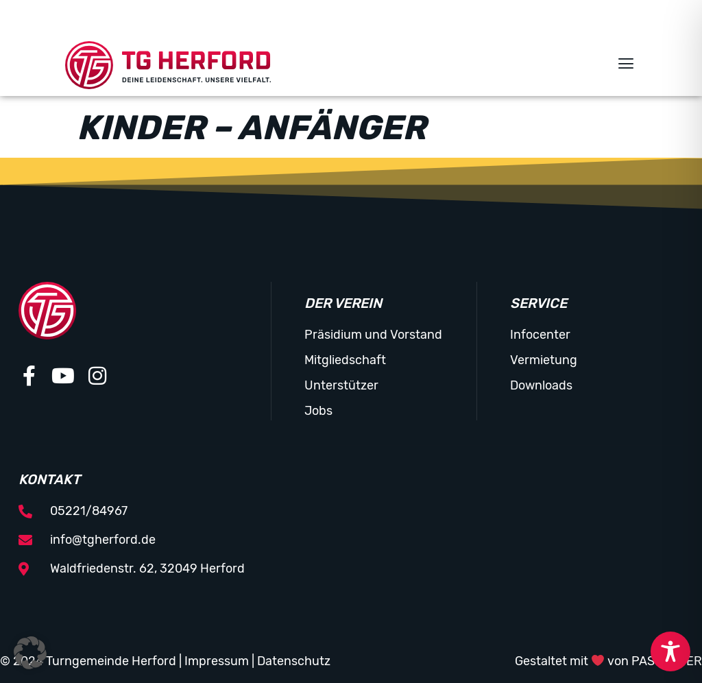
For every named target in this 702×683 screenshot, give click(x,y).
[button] (625, 65)
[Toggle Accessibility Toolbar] (670, 651)
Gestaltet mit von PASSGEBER (609, 661)
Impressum (216, 661)
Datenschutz (293, 661)
